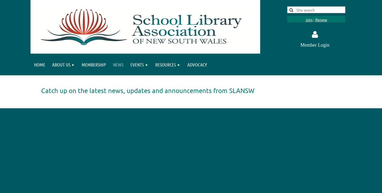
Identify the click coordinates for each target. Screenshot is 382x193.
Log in (315, 34)
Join (309, 19)
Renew (321, 19)
